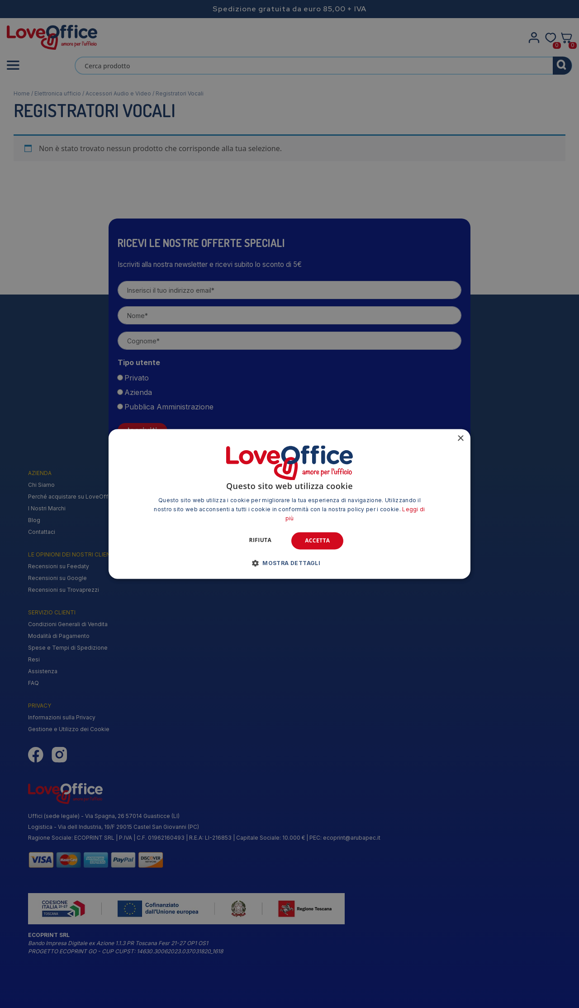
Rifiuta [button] (260, 540)
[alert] (289, 504)
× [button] (460, 438)
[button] (290, 563)
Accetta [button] (317, 540)
